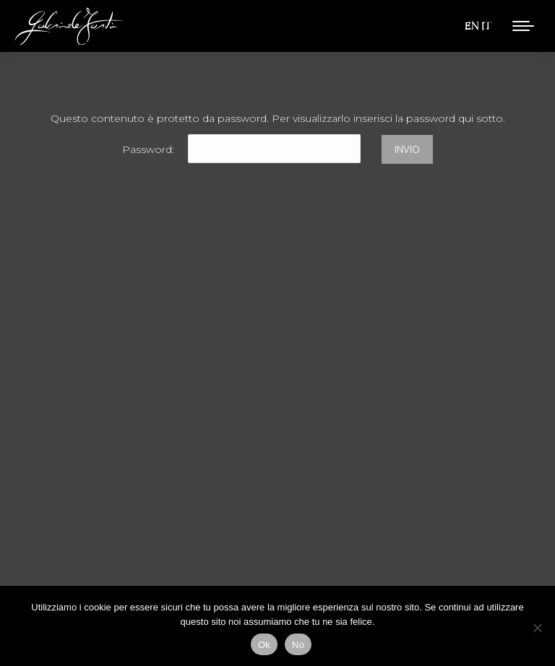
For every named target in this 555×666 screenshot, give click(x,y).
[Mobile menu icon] (523, 26)
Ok (264, 644)
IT (486, 25)
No (298, 644)
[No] (537, 628)
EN (471, 25)
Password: (241, 149)
